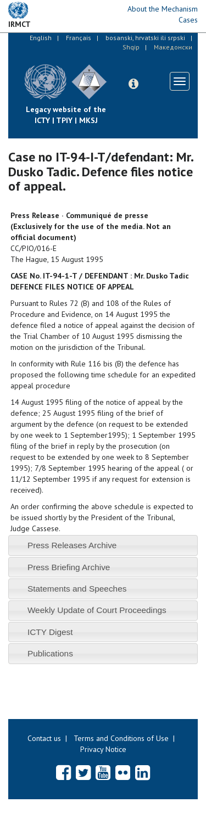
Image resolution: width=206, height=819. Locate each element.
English (41, 38)
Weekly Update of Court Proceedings (96, 610)
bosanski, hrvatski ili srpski (145, 38)
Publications (50, 653)
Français (78, 38)
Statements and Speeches (77, 588)
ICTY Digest (50, 632)
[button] (133, 84)
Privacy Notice (103, 749)
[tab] (103, 545)
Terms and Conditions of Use (121, 738)
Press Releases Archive (72, 545)
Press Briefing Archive (68, 567)
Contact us (44, 738)
